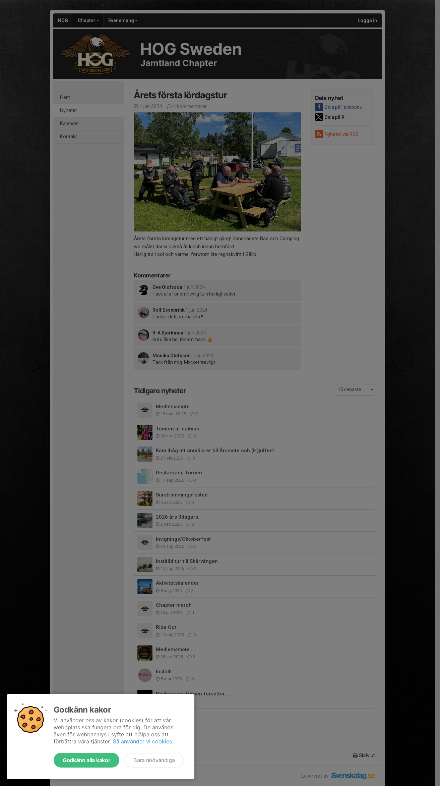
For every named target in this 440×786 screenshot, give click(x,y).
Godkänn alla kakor (86, 760)
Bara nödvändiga (154, 760)
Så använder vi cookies (142, 741)
